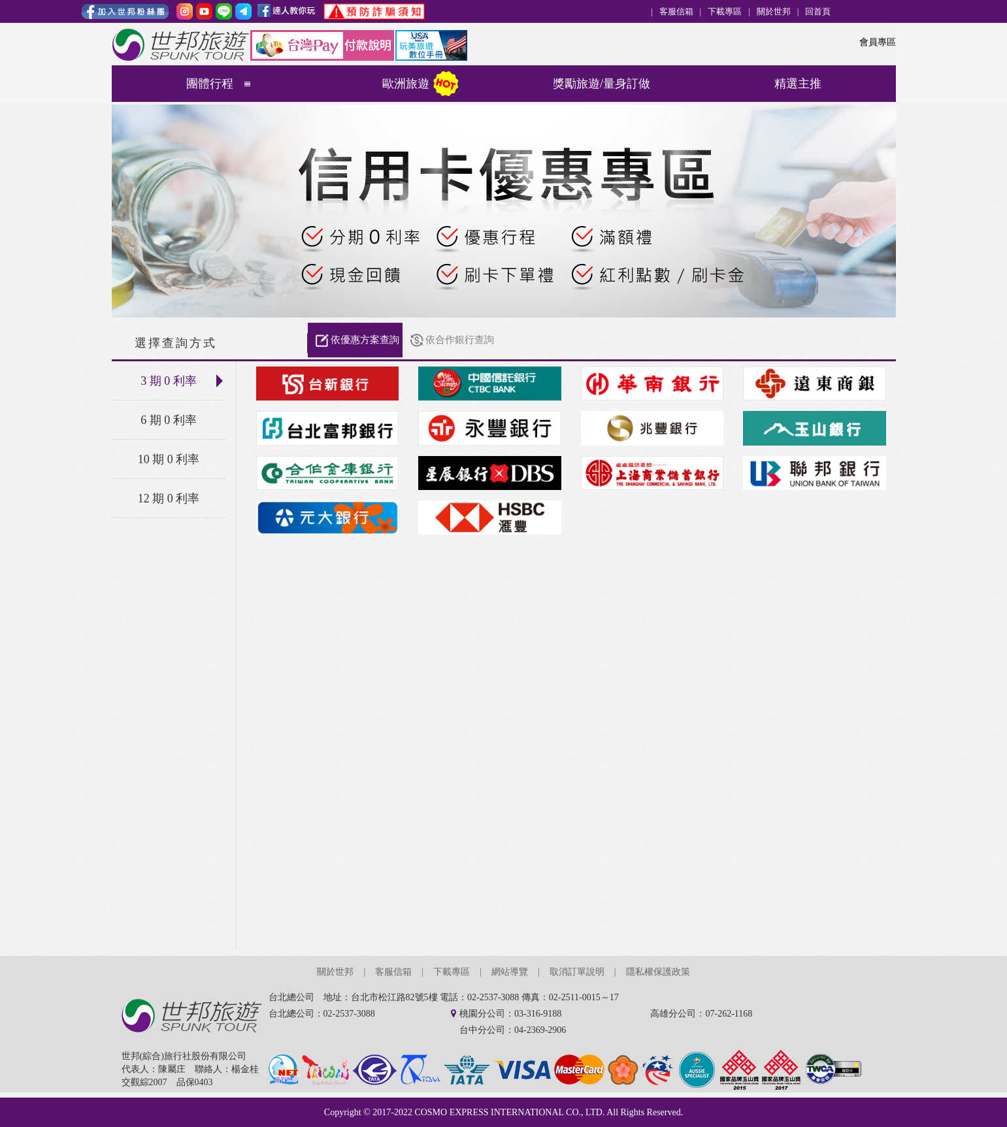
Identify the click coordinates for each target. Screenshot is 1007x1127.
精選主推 (797, 83)
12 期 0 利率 (169, 498)
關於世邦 (774, 11)
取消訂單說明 (577, 972)
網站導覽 (509, 972)
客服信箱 (676, 11)
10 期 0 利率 (169, 459)
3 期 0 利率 (182, 380)
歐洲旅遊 (405, 83)
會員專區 (877, 42)
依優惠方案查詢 (365, 340)
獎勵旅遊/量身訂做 (601, 83)
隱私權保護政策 (658, 972)
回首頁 (818, 11)
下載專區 (725, 11)
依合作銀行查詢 (459, 340)
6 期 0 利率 (168, 420)
